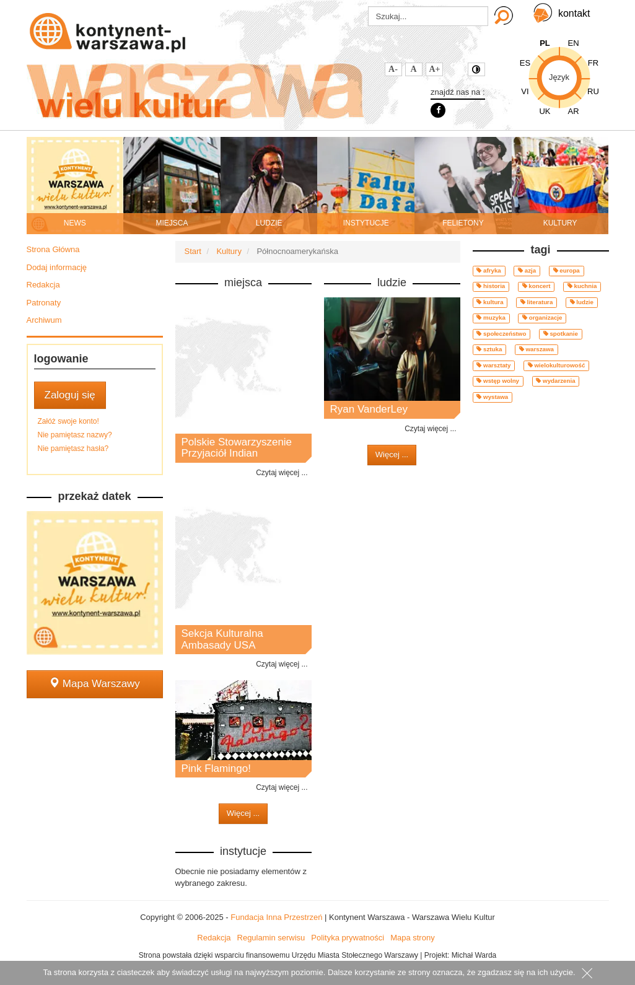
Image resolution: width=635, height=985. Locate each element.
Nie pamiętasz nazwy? (75, 435)
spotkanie (560, 333)
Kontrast (476, 69)
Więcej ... (243, 813)
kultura (489, 302)
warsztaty (493, 365)
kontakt (574, 13)
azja (527, 270)
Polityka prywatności (347, 937)
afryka (488, 270)
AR (573, 111)
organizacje (542, 317)
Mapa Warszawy (94, 684)
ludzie (581, 302)
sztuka (489, 349)
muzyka (490, 317)
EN (573, 43)
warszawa (536, 349)
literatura (536, 302)
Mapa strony (412, 937)
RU (593, 91)
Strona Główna (53, 249)
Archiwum (44, 320)
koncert (536, 285)
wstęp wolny (497, 380)
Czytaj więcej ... (281, 472)
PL (545, 43)
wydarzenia (555, 380)
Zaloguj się (70, 395)
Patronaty (44, 302)
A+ (434, 69)
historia (490, 285)
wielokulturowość (556, 365)
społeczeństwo (501, 333)
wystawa (492, 396)
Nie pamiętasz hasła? (73, 448)
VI (524, 91)
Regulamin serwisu (271, 937)
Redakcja (43, 284)
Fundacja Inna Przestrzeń (276, 917)
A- (393, 69)
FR (593, 63)
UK (544, 111)
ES (525, 63)
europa (566, 270)
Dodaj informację (57, 267)
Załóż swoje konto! (68, 421)
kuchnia (582, 285)
